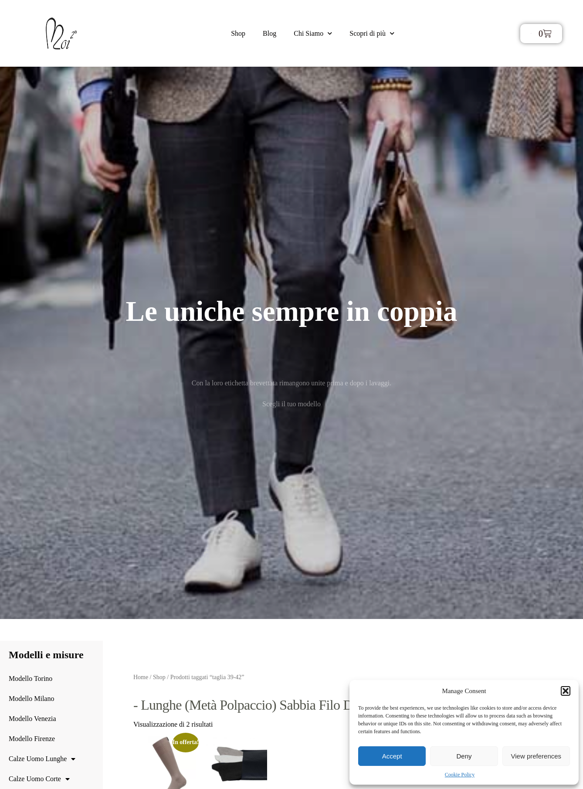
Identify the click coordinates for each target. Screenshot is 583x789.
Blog (269, 33)
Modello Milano (31, 698)
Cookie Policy (460, 775)
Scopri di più (371, 33)
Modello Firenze (32, 738)
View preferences (536, 756)
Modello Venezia (32, 718)
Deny (463, 756)
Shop (238, 33)
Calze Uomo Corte (39, 779)
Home (140, 677)
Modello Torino (30, 678)
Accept (392, 756)
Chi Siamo (313, 33)
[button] (565, 691)
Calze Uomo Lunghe (42, 759)
